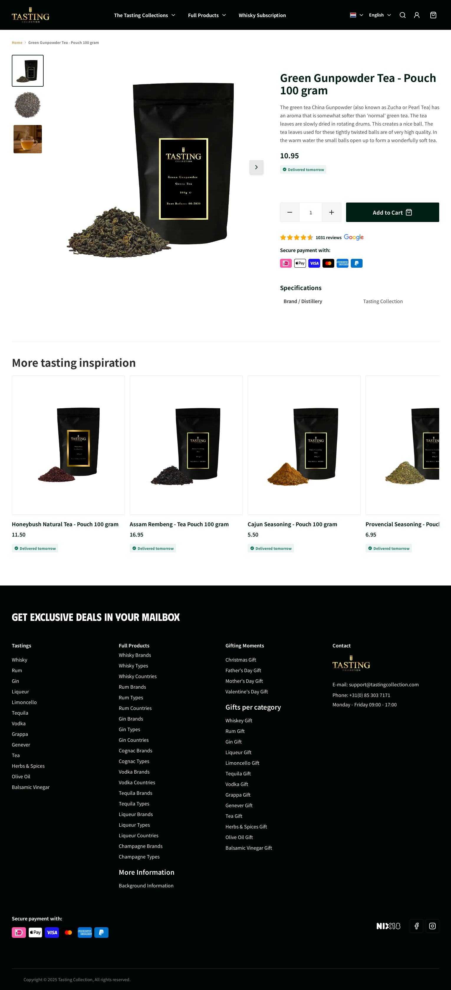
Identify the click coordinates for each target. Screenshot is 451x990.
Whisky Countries (138, 676)
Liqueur (20, 691)
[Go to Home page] (31, 15)
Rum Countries (135, 707)
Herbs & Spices (28, 765)
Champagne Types (139, 856)
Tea (16, 755)
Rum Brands (132, 686)
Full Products (203, 15)
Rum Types (131, 697)
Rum (17, 670)
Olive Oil (21, 776)
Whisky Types (133, 665)
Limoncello (24, 702)
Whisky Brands (135, 654)
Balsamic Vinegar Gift (249, 847)
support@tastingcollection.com (384, 684)
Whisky (19, 659)
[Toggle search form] (402, 15)
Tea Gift (234, 815)
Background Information (146, 885)
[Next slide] (256, 167)
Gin (15, 680)
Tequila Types (134, 803)
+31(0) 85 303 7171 (369, 694)
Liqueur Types (134, 824)
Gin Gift (234, 741)
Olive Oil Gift (239, 837)
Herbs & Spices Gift (246, 826)
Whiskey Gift (239, 720)
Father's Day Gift (243, 670)
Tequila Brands (135, 792)
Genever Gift (239, 805)
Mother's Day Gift (244, 680)
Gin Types (129, 729)
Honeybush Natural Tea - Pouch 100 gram (65, 524)
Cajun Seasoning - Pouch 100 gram (292, 524)
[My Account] (416, 15)
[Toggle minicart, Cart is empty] (433, 15)
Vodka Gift (237, 783)
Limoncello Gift (242, 762)
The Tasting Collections (141, 15)
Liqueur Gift (238, 752)
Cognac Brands (135, 750)
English (380, 15)
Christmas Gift (241, 659)
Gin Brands (131, 718)
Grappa (20, 733)
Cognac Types (134, 760)
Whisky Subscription (262, 15)
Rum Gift (235, 730)
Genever (21, 744)
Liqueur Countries (138, 835)
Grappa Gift (238, 794)
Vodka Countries (137, 782)
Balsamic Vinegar (31, 786)
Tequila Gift (238, 773)
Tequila (20, 712)
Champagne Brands (140, 845)
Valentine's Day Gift (247, 691)
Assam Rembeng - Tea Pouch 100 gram (179, 524)
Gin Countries (134, 739)
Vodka (19, 723)
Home (17, 42)
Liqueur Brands (136, 814)
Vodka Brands (134, 771)
